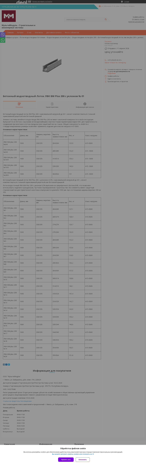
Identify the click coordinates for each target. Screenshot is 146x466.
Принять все (66, 459)
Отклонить (83, 459)
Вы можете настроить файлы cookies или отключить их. (72, 454)
